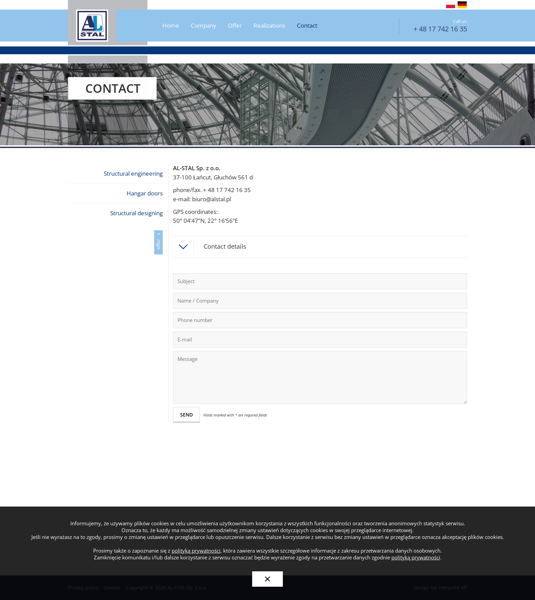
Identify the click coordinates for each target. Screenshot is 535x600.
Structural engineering (133, 173)
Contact (307, 26)
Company (203, 26)
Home (170, 26)
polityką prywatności (196, 550)
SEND (186, 414)
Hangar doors (145, 193)
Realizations (269, 26)
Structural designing (136, 213)
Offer (235, 26)
